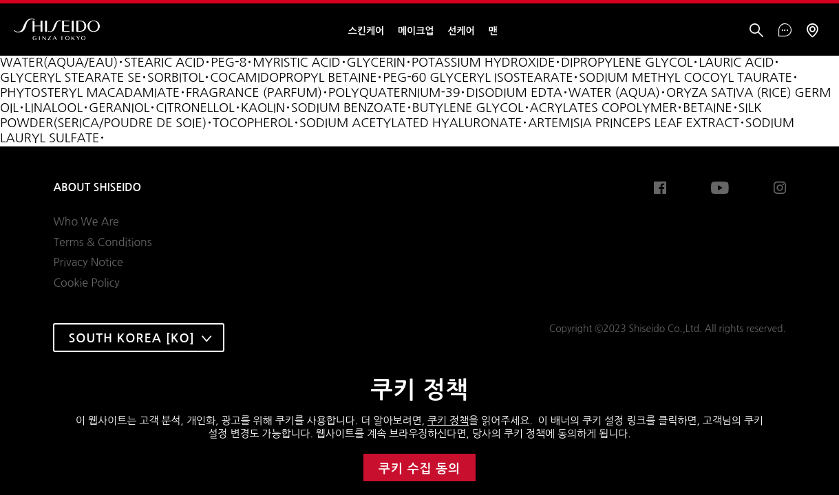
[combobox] (138, 337)
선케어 (460, 31)
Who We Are (85, 221)
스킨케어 (366, 31)
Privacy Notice (88, 261)
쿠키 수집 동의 (419, 469)
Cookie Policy (86, 282)
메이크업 (416, 31)
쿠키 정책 (448, 420)
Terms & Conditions (102, 242)
